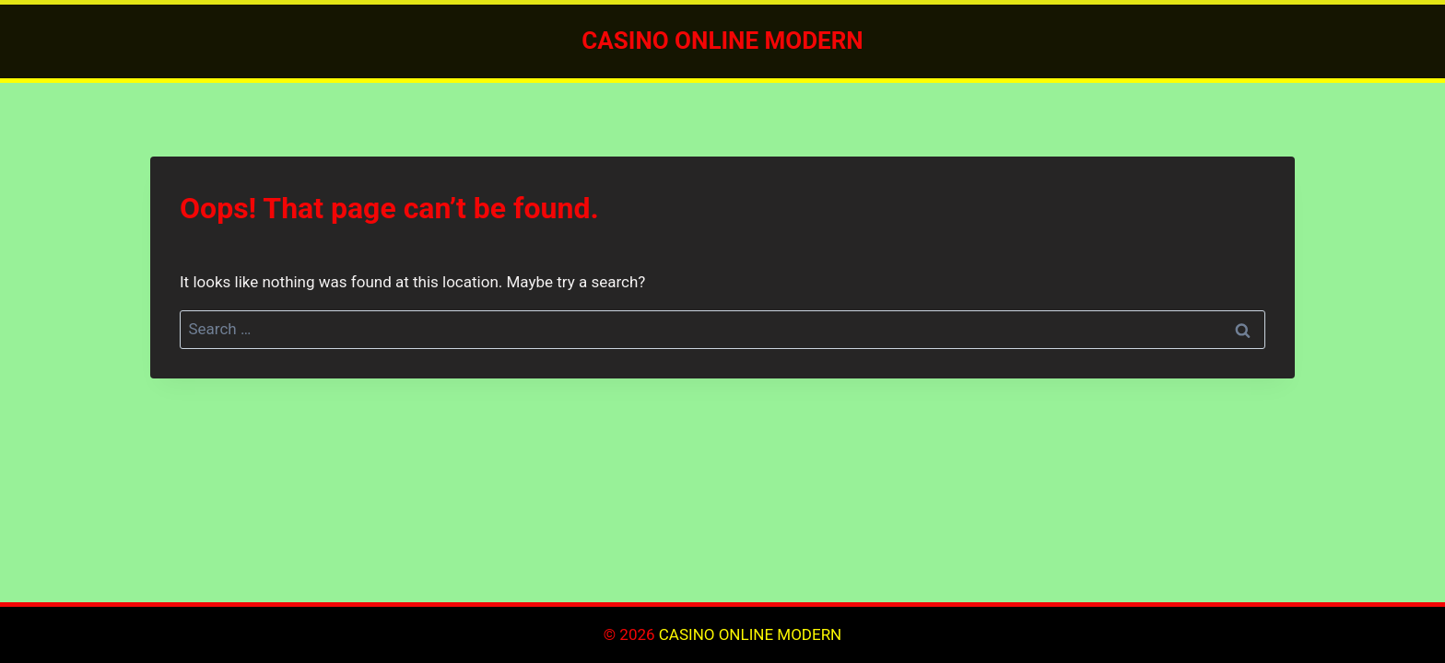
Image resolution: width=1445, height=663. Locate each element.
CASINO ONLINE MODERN (750, 634)
